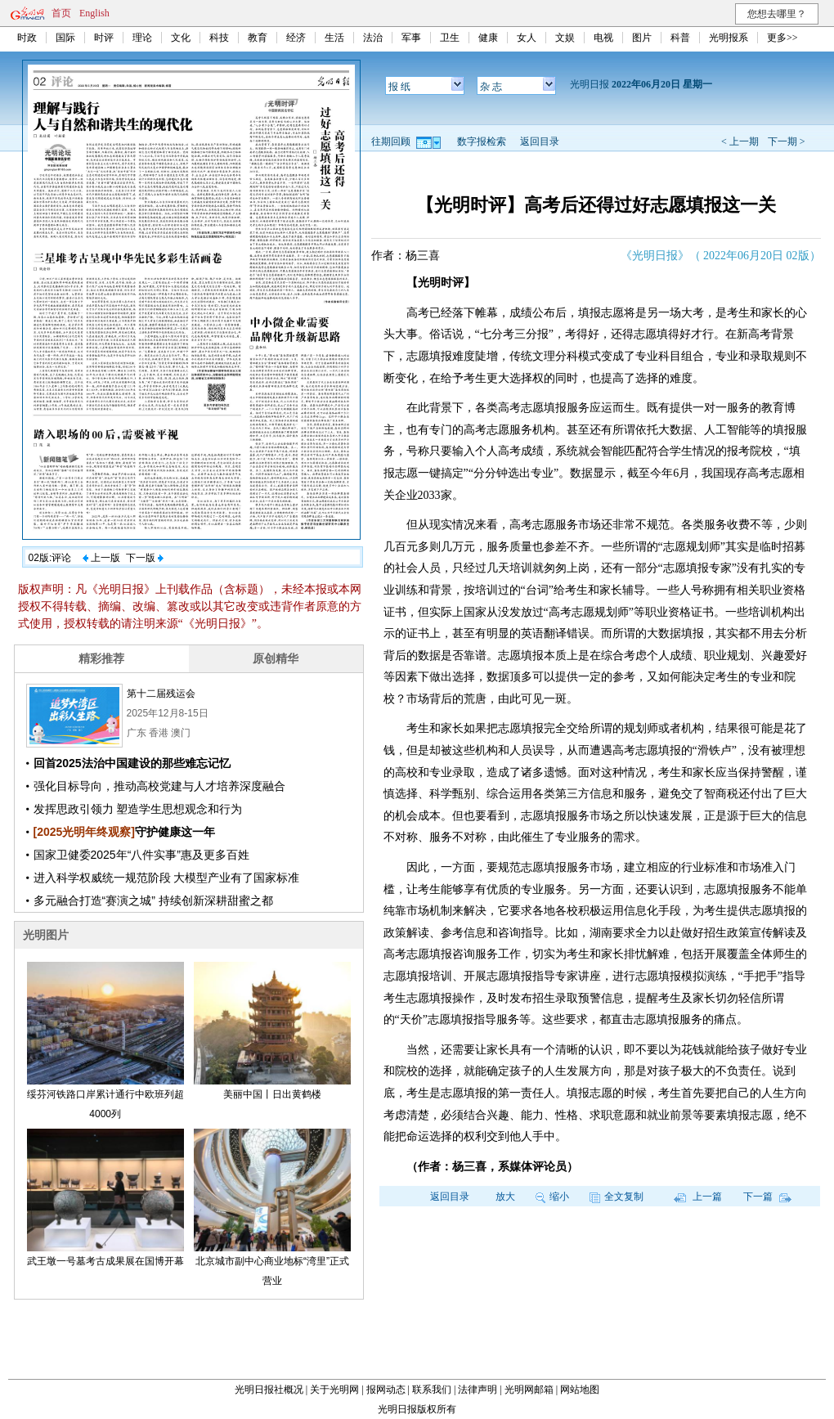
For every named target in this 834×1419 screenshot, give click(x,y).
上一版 (101, 558)
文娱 (565, 37)
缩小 (552, 1196)
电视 (603, 37)
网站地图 (579, 1389)
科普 (680, 37)
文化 (181, 37)
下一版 (145, 558)
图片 (642, 37)
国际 (65, 37)
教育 (257, 37)
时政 (27, 37)
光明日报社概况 (269, 1389)
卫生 (450, 37)
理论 (142, 37)
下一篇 (767, 1196)
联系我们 (431, 1389)
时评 (104, 37)
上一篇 (698, 1196)
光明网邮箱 (529, 1389)
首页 (61, 13)
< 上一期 (740, 141)
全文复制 (616, 1196)
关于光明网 (334, 1389)
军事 (411, 37)
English (94, 13)
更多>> (782, 37)
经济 (296, 37)
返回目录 (539, 141)
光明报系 (728, 37)
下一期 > (786, 141)
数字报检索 (481, 141)
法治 (373, 37)
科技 (219, 37)
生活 (334, 37)
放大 (505, 1196)
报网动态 (386, 1389)
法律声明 (477, 1389)
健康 (488, 37)
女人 (526, 37)
